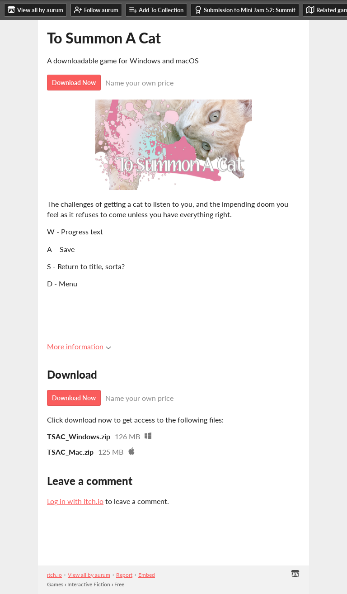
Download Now (74, 82)
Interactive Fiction (88, 584)
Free (119, 584)
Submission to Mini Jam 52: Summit (244, 10)
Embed (146, 574)
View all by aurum (89, 574)
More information (79, 346)
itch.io (54, 574)
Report (124, 574)
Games (55, 584)
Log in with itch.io (75, 501)
